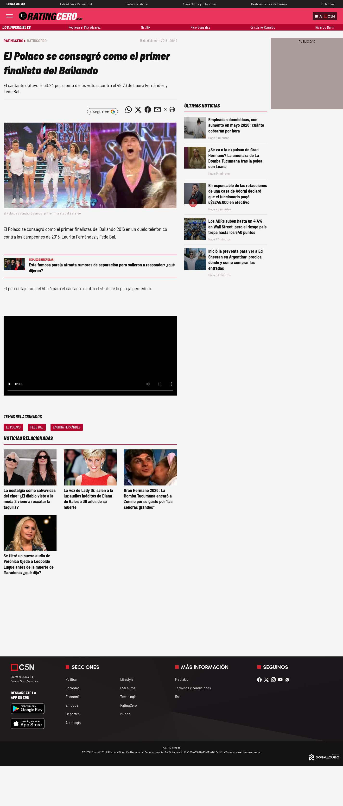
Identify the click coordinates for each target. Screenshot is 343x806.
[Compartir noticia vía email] (157, 109)
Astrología (73, 722)
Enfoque (72, 705)
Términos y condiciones (193, 688)
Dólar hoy (328, 4)
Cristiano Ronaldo (262, 27)
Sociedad (73, 688)
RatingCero (37, 40)
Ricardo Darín (325, 27)
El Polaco (13, 427)
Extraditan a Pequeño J (76, 4)
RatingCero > (15, 40)
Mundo (125, 714)
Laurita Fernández (66, 427)
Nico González (200, 27)
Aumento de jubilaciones (200, 4)
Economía (73, 696)
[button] (172, 109)
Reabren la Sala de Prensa (269, 4)
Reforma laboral (137, 4)
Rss (177, 696)
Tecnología (128, 696)
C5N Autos (127, 688)
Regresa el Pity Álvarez (85, 27)
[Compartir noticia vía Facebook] (148, 109)
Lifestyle (126, 679)
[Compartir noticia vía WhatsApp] (128, 109)
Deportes (73, 714)
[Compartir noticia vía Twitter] (138, 109)
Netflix (145, 27)
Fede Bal (36, 427)
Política (71, 679)
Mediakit (181, 679)
